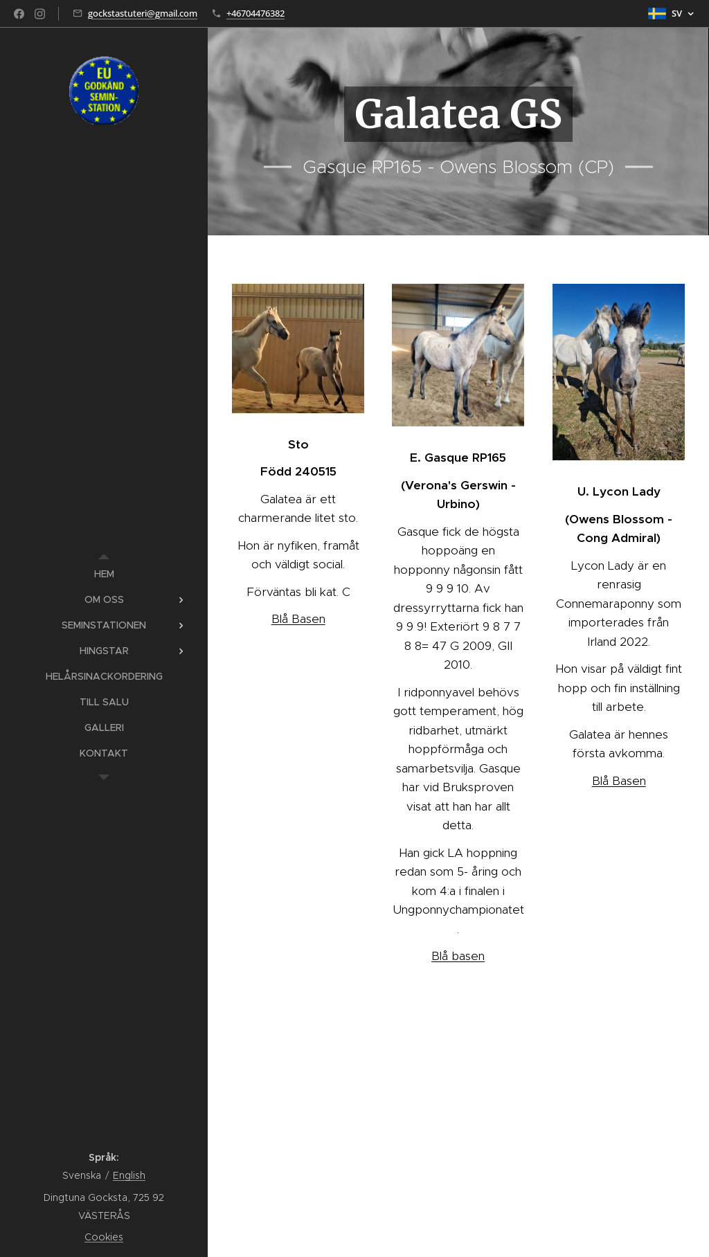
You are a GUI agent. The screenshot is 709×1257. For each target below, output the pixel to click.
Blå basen (458, 956)
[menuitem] (104, 574)
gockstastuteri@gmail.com (142, 13)
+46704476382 (255, 13)
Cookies (103, 1237)
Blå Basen (298, 618)
